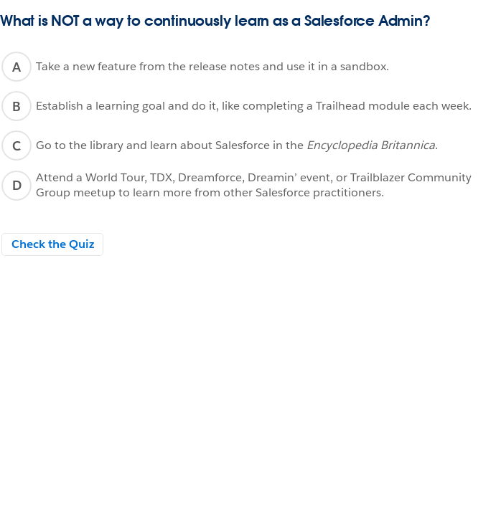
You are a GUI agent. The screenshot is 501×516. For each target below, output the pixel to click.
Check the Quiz (52, 244)
